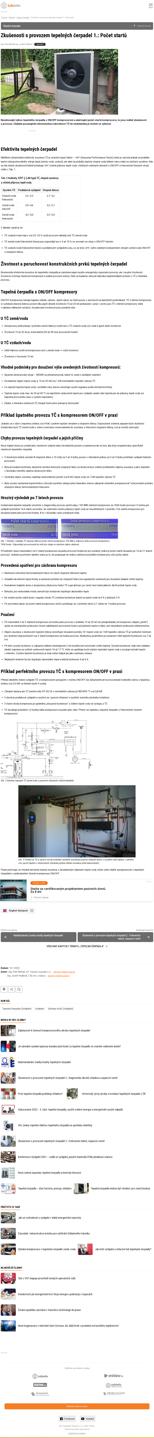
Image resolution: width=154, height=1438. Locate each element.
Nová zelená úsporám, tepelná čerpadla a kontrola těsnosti (49, 1172)
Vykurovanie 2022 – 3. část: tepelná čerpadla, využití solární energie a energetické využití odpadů (70, 1109)
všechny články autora (64, 972)
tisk (4, 989)
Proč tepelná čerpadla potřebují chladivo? (40, 1093)
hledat (19, 989)
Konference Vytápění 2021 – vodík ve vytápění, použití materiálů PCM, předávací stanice (65, 1157)
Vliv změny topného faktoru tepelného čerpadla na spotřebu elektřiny (55, 1125)
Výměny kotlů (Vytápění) (60, 1008)
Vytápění (12, 18)
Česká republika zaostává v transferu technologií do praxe (49, 1310)
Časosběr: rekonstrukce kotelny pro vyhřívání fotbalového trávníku (54, 1233)
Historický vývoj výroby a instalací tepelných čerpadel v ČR (113, 1093)
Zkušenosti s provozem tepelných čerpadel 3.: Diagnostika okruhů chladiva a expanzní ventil (67, 1077)
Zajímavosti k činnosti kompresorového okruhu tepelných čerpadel (54, 1030)
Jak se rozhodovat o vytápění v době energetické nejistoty (49, 1217)
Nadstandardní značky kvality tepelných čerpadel (44, 1062)
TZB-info (4, 18)
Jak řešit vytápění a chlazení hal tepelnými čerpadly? (123, 1249)
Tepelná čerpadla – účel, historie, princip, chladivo (44, 1188)
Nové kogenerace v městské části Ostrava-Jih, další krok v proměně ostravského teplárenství (68, 1325)
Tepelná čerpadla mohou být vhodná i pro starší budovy (120, 1188)
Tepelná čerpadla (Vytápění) (16, 1008)
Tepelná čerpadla (22, 18)
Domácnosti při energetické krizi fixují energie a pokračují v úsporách (55, 1294)
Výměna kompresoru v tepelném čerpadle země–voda (46, 1249)
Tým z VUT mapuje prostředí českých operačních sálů (46, 1278)
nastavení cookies (77, 1433)
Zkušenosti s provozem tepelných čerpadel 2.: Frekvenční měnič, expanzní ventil (61, 1141)
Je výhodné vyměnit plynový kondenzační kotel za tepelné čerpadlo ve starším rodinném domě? (69, 1046)
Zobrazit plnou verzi (77, 1406)
